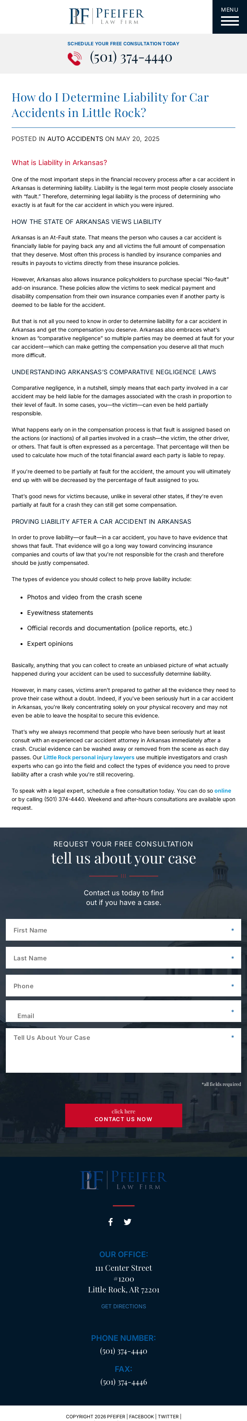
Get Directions (123, 1306)
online (222, 790)
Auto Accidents (75, 139)
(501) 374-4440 (131, 57)
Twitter (127, 1222)
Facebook (110, 1222)
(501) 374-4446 (123, 1381)
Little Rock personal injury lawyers (89, 757)
